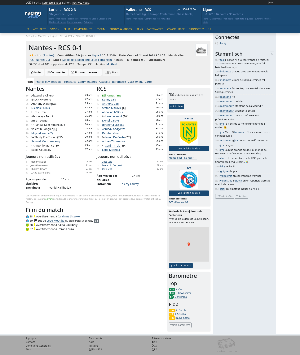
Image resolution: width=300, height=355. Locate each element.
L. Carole (181, 310)
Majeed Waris (42, 133)
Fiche (51, 18)
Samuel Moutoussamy (45, 141)
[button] (189, 244)
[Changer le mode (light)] (270, 3)
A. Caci (179, 289)
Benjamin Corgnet (111, 165)
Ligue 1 (209, 9)
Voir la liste (176, 106)
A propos (31, 338)
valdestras (226, 176)
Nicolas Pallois (40, 108)
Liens (139, 29)
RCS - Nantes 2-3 (39, 60)
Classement (105, 18)
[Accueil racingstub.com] (33, 14)
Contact (30, 342)
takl (222, 60)
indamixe (225, 71)
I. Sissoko (180, 314)
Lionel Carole (110, 120)
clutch (223, 158)
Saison (55, 29)
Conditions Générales (38, 345)
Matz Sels (106, 161)
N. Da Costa (183, 317)
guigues (225, 171)
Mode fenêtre (224, 196)
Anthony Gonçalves (113, 129)
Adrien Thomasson (114, 141)
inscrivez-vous (80, 2)
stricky (222, 43)
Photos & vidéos (120, 29)
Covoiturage (176, 29)
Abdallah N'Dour (112, 112)
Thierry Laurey (129, 184)
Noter (36, 72)
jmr (222, 123)
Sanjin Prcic (113, 145)
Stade (95, 18)
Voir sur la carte (180, 265)
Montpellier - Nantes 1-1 (183, 157)
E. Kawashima (183, 293)
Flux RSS (95, 349)
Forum (100, 29)
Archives (241, 196)
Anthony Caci (110, 103)
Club (67, 29)
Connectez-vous (51, 2)
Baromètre (73, 18)
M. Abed (111, 64)
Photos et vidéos (57, 21)
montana (225, 88)
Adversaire (85, 18)
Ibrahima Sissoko (113, 124)
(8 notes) (41, 55)
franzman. (240, 132)
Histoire (93, 345)
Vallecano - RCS (138, 9)
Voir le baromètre (180, 325)
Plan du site (96, 338)
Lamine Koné (114, 116)
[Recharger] (272, 54)
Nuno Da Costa (115, 137)
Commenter (56, 72)
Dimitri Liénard (111, 133)
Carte (148, 81)
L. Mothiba (180, 296)
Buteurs (258, 18)
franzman (225, 140)
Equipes (249, 18)
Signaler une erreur (85, 72)
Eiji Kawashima (111, 95)
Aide (91, 342)
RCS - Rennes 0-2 (178, 202)
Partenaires (155, 29)
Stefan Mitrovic (112, 108)
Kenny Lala (109, 99)
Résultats (239, 18)
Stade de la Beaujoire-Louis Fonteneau (87, 60)
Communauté (83, 29)
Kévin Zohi (107, 169)
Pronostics (60, 18)
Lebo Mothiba (111, 150)
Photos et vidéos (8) (48, 81)
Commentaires (75, 21)
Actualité (88, 21)
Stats (29, 349)
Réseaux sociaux (161, 338)
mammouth (227, 101)
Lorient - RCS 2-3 (62, 9)
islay (222, 166)
